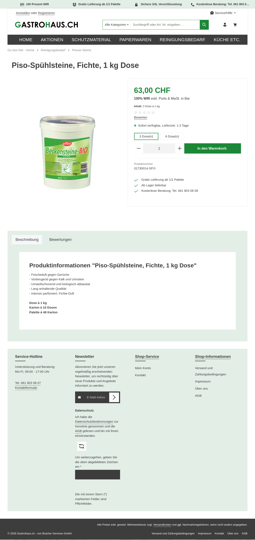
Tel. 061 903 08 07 (28, 383)
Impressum (202, 382)
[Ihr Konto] (224, 25)
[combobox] (163, 25)
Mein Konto (143, 368)
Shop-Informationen (213, 357)
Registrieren (46, 13)
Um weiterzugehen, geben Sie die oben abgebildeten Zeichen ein (96, 462)
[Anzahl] (159, 149)
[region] (68, 153)
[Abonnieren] (114, 398)
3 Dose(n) (146, 136)
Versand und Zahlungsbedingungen (210, 371)
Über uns (201, 389)
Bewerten (140, 117)
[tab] (27, 240)
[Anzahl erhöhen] (179, 149)
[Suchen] (201, 25)
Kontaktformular (26, 388)
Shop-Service (147, 357)
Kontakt (140, 375)
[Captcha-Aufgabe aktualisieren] (82, 447)
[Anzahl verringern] (138, 149)
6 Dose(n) (172, 136)
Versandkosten (162, 525)
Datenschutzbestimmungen (94, 422)
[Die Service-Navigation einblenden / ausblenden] (223, 13)
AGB (78, 431)
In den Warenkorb (212, 149)
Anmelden (23, 13)
